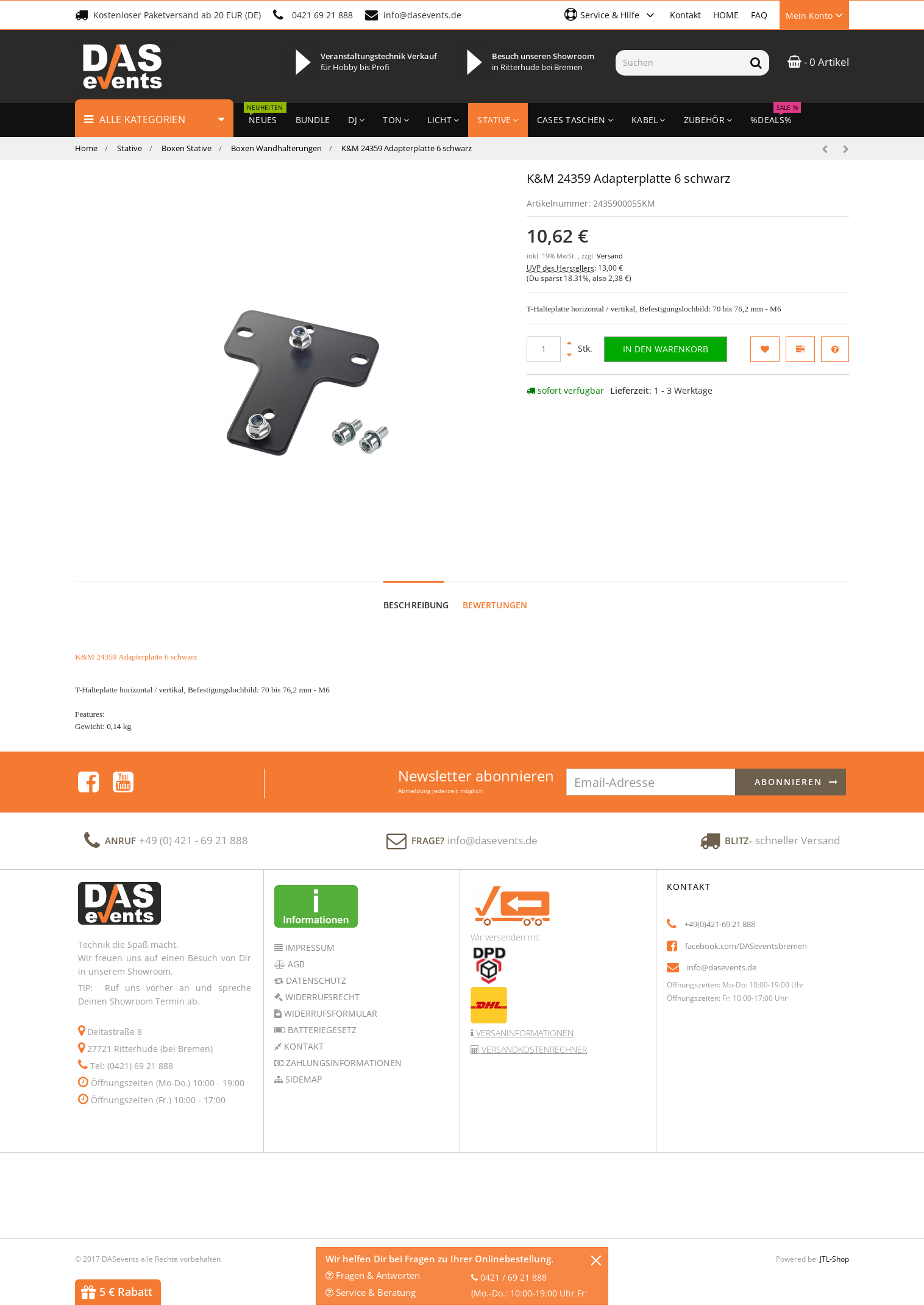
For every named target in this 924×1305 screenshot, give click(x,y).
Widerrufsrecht (321, 985)
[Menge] (544, 349)
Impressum (309, 936)
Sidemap (302, 1067)
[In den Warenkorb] (665, 349)
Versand (610, 256)
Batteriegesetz (321, 1018)
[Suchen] (679, 63)
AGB (295, 952)
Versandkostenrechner (533, 1038)
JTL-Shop (834, 1247)
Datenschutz (314, 969)
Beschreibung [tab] (416, 593)
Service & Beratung (370, 1292)
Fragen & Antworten (372, 1275)
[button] (611, 14)
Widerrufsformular (329, 1002)
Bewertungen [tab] (495, 593)
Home (86, 148)
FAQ (759, 15)
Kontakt (685, 15)
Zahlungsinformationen (342, 1051)
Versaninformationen (524, 1021)
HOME (726, 15)
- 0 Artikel (818, 62)
